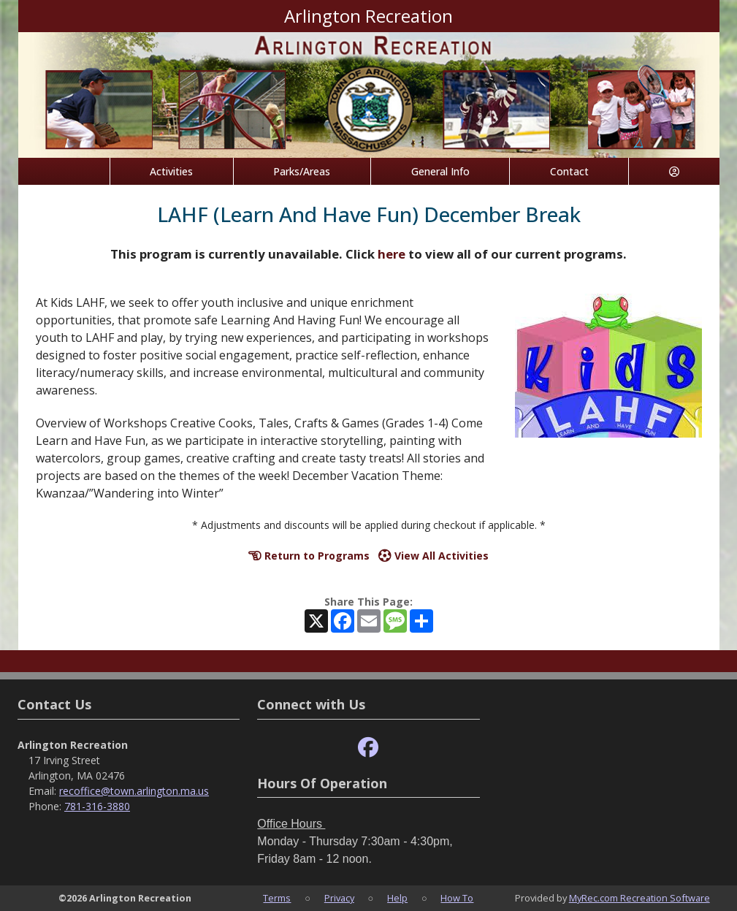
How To (456, 897)
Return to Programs (309, 556)
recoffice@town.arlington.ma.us (134, 791)
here (391, 253)
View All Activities (433, 556)
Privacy (339, 897)
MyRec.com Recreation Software (639, 897)
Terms (277, 897)
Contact (569, 171)
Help (397, 897)
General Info (440, 171)
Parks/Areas (301, 171)
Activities (171, 171)
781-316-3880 (97, 806)
